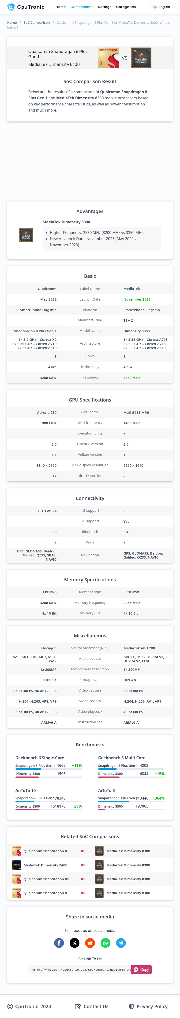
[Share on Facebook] (59, 943)
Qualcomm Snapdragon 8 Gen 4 (51, 892)
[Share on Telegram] (121, 943)
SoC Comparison (37, 22)
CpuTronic (26, 7)
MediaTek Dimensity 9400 (45, 865)
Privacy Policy (152, 1006)
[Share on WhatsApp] (105, 943)
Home (61, 6)
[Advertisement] (90, 161)
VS (83, 851)
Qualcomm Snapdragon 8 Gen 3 (51, 851)
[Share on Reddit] (90, 943)
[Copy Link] (141, 969)
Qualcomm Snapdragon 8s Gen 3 (51, 879)
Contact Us (96, 1006)
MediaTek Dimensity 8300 (66, 222)
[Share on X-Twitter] (74, 943)
